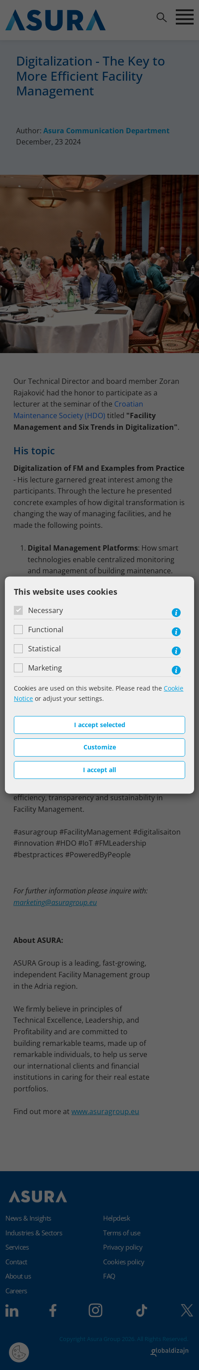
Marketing (45, 668)
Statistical (44, 649)
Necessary (45, 610)
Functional (45, 629)
